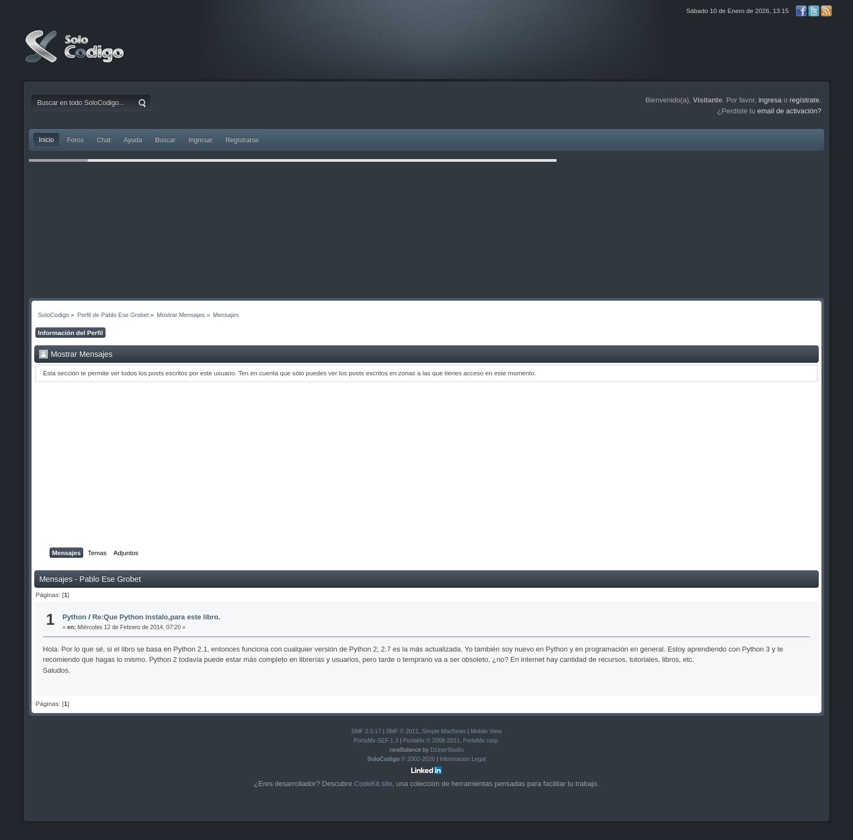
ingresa (770, 100)
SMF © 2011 (402, 731)
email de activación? (789, 111)
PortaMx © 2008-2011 (431, 740)
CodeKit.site (373, 784)
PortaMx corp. (481, 740)
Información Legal (463, 759)
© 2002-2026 (401, 759)
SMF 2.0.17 (366, 731)
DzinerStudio (446, 749)
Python (74, 617)
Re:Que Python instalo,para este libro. (156, 617)
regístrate (804, 100)
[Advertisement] (426, 465)
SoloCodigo (75, 54)
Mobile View (486, 731)
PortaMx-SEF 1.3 (376, 740)
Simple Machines (444, 731)
